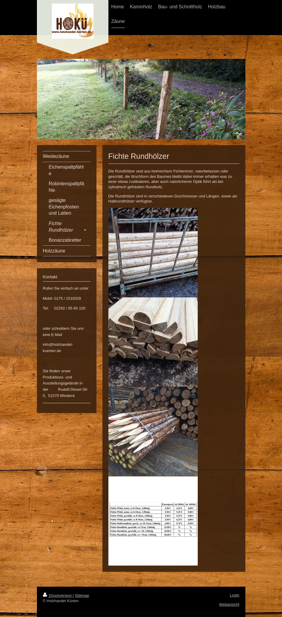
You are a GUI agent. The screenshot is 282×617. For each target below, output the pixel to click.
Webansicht (229, 604)
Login (234, 595)
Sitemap (82, 595)
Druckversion (58, 595)
